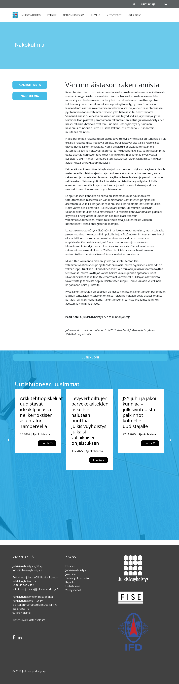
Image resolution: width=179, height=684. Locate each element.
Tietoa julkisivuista (73, 14)
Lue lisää (47, 443)
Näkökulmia (30, 96)
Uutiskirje (148, 4)
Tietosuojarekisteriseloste (28, 620)
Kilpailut (95, 14)
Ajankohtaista (30, 85)
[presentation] (8, 439)
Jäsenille (52, 14)
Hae (133, 4)
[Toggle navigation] (17, 106)
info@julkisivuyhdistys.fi (27, 570)
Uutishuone (134, 14)
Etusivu (69, 566)
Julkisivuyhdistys (31, 14)
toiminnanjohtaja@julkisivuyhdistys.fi (35, 589)
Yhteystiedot (114, 14)
